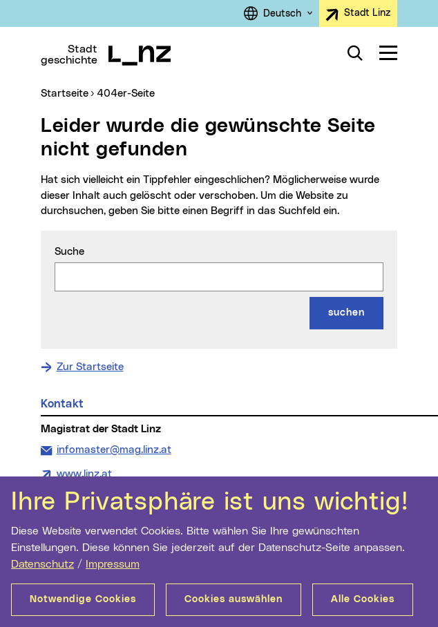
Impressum (113, 564)
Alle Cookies (362, 599)
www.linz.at (84, 474)
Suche (69, 252)
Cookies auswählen (233, 599)
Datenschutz (42, 564)
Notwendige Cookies (83, 599)
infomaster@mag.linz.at (113, 449)
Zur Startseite (90, 367)
